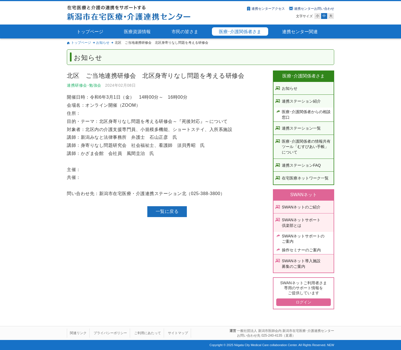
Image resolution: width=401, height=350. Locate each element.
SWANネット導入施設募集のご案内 (301, 264)
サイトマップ (178, 333)
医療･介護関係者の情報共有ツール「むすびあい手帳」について (306, 146)
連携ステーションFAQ (301, 165)
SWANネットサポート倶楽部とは (301, 223)
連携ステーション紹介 (301, 101)
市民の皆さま (185, 31)
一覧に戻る (167, 211)
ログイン (303, 302)
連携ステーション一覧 (301, 128)
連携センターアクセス (268, 9)
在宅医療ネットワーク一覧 (305, 178)
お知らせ (102, 43)
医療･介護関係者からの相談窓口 (306, 115)
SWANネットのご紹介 (301, 207)
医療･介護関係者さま (240, 31)
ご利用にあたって (147, 333)
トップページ (90, 31)
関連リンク (78, 333)
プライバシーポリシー (110, 333)
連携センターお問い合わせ (314, 9)
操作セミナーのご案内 (301, 250)
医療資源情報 (137, 31)
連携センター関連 (300, 31)
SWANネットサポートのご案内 (303, 239)
